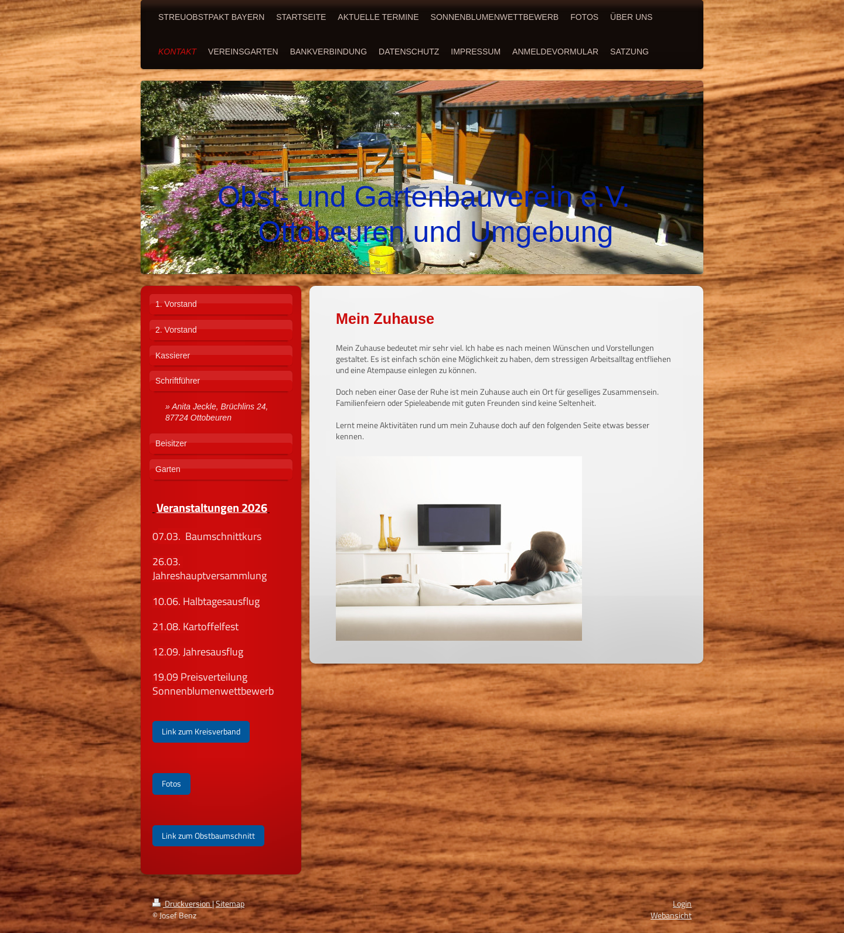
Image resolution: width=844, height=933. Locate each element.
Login (682, 903)
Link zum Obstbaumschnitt (208, 835)
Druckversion (182, 903)
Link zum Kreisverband (201, 731)
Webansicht (671, 915)
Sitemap (230, 903)
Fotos (171, 783)
